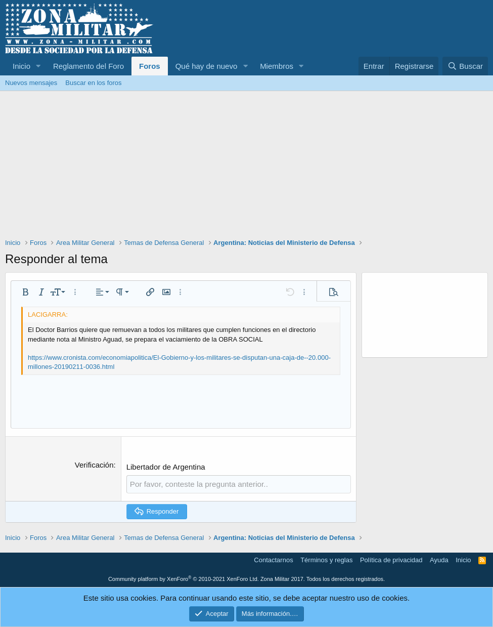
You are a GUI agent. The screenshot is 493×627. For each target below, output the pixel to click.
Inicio (21, 66)
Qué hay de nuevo (206, 66)
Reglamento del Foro (88, 66)
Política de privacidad (391, 560)
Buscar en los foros (93, 83)
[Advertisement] (246, 167)
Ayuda (439, 560)
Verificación (94, 465)
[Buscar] (465, 66)
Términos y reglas (326, 560)
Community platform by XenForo (183, 578)
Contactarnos (273, 560)
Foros (149, 66)
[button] (38, 66)
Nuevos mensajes (31, 83)
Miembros (276, 66)
